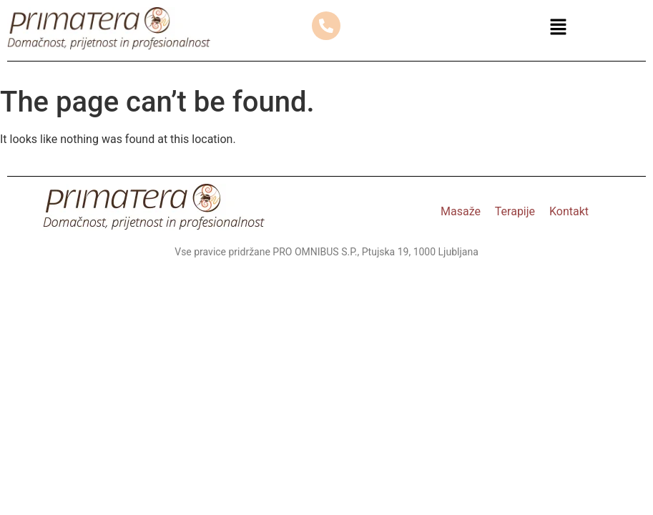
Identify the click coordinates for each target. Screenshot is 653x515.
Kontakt (569, 211)
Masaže (461, 211)
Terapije (515, 211)
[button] (558, 28)
